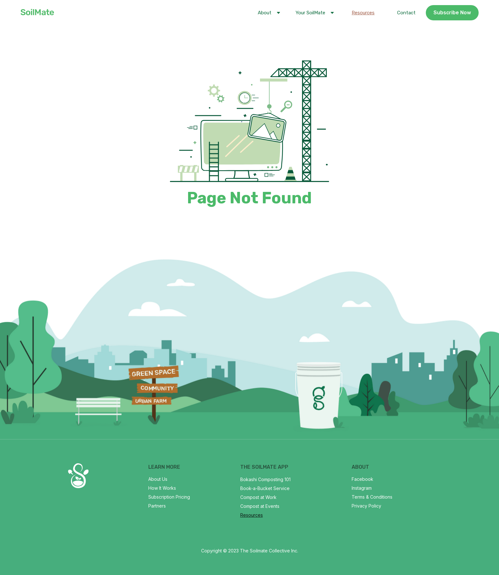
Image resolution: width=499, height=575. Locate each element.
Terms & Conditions (372, 497)
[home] (37, 13)
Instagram (362, 488)
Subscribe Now (452, 13)
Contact (406, 13)
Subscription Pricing (169, 497)
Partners (157, 505)
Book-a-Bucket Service (265, 488)
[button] (267, 12)
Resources (363, 13)
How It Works (162, 488)
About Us (157, 479)
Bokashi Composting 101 (265, 479)
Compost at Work (258, 497)
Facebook (362, 479)
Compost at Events (259, 506)
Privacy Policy (366, 505)
